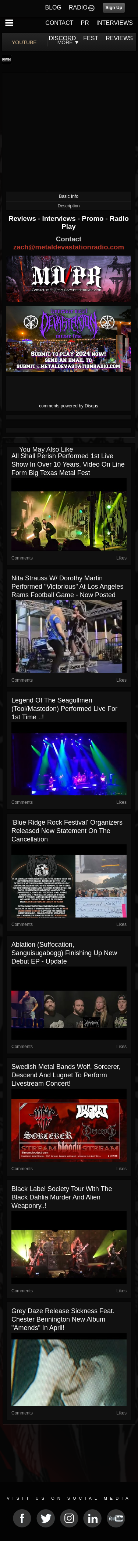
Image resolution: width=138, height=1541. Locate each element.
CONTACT (59, 23)
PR (85, 23)
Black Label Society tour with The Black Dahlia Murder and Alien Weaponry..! (61, 1197)
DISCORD (62, 38)
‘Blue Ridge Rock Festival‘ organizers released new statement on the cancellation (67, 831)
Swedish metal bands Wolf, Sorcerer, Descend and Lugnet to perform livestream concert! (66, 1075)
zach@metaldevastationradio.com (68, 247)
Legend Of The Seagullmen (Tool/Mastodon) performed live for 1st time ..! (64, 709)
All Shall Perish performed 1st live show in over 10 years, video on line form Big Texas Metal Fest (68, 464)
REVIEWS (119, 38)
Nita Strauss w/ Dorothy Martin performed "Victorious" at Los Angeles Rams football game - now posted (67, 586)
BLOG (53, 7)
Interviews (59, 218)
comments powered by (68, 405)
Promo (93, 218)
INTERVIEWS (114, 23)
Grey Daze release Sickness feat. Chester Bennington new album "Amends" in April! (62, 1319)
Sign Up (114, 7)
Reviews (23, 218)
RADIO (78, 7)
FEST (90, 38)
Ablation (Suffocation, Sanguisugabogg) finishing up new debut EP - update (64, 953)
